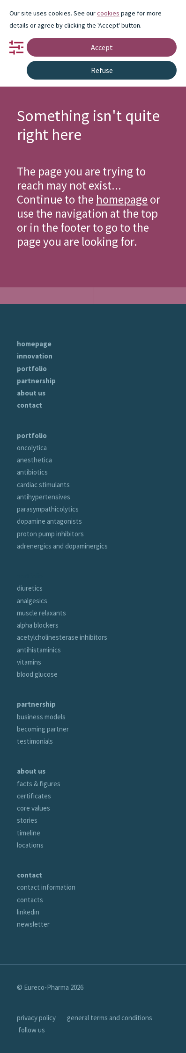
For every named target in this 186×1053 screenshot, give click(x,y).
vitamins (29, 662)
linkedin (28, 911)
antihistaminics (39, 649)
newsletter (33, 924)
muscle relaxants (41, 612)
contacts (30, 899)
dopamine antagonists (49, 521)
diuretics (30, 588)
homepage (122, 199)
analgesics (32, 600)
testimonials (35, 741)
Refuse (102, 70)
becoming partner (43, 728)
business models (41, 716)
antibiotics (32, 472)
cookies (108, 13)
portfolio (32, 368)
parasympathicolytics (48, 509)
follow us (31, 1029)
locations (30, 845)
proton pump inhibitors (50, 533)
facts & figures (38, 783)
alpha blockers (38, 625)
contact (29, 405)
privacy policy (36, 1017)
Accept (102, 47)
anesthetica (34, 459)
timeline (28, 832)
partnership (36, 380)
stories (27, 820)
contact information (46, 887)
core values (33, 808)
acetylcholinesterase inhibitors (62, 637)
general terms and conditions (109, 1017)
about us (31, 392)
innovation (34, 355)
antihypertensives (43, 496)
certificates (34, 795)
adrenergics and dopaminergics (62, 545)
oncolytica (32, 447)
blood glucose (37, 674)
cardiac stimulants (43, 484)
